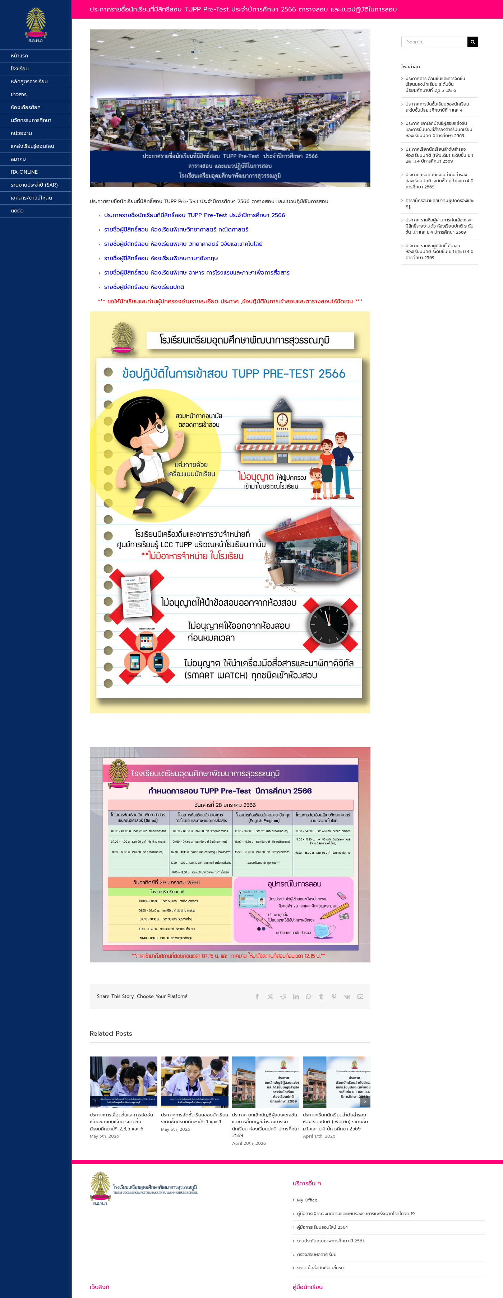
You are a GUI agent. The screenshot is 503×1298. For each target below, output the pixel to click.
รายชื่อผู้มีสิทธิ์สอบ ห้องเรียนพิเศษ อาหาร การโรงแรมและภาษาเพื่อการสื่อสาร (197, 272)
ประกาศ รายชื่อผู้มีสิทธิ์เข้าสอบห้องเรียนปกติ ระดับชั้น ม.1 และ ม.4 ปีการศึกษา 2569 (440, 252)
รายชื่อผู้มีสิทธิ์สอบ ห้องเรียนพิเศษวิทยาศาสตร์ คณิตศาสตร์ (176, 229)
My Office (307, 1200)
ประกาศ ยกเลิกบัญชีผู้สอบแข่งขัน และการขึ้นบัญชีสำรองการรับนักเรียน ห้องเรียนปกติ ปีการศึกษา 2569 (265, 1125)
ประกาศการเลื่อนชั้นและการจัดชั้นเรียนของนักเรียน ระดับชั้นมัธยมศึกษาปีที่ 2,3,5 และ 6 (121, 1121)
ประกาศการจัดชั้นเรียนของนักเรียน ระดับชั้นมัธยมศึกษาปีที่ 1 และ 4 (194, 1118)
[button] (95, 1101)
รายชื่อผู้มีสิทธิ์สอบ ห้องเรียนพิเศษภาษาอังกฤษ (161, 258)
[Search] (472, 42)
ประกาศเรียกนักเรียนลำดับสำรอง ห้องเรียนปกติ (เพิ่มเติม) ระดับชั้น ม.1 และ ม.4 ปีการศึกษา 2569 (335, 1121)
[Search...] (434, 42)
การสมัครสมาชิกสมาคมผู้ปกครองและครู (440, 203)
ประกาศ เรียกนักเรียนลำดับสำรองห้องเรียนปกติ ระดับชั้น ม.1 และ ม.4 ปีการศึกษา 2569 (440, 181)
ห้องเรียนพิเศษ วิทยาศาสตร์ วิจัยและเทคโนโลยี (207, 244)
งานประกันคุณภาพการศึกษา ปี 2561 (330, 1241)
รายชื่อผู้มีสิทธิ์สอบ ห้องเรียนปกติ (144, 287)
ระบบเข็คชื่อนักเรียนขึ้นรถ (320, 1268)
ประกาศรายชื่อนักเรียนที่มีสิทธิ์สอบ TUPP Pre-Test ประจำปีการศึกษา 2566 (194, 215)
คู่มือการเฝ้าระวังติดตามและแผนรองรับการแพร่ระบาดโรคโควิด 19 (356, 1214)
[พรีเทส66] (230, 108)
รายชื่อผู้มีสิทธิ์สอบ (127, 244)
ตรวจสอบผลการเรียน (317, 1255)
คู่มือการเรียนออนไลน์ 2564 (322, 1227)
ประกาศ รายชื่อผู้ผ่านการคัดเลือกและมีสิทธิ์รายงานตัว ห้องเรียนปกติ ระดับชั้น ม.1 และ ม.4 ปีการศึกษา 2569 (440, 226)
